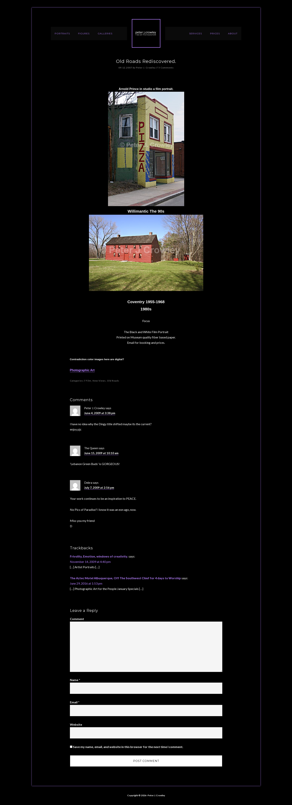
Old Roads (113, 380)
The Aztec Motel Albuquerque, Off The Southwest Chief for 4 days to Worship (125, 578)
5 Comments (166, 67)
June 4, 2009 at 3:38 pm (99, 413)
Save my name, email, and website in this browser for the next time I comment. (128, 747)
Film (88, 380)
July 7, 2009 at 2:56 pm (99, 487)
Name (75, 680)
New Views (99, 380)
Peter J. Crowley (146, 33)
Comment (77, 619)
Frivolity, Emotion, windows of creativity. (99, 556)
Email (74, 702)
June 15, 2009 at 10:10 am (101, 453)
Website (76, 724)
